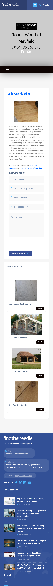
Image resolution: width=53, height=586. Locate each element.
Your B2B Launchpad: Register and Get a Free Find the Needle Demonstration (31, 513)
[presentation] (26, 243)
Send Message (20, 253)
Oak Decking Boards (18, 405)
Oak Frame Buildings (18, 338)
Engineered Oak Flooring (20, 304)
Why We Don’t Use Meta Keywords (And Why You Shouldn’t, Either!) (31, 566)
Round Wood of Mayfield (32, 168)
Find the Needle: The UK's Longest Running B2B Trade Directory (31, 542)
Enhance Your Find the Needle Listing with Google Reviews (29, 554)
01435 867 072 (26, 47)
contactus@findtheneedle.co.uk (19, 454)
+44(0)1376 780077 (23, 476)
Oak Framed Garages (18, 371)
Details (40, 308)
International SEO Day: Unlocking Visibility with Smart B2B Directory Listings (31, 528)
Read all (9, 575)
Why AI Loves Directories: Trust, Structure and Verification (30, 499)
